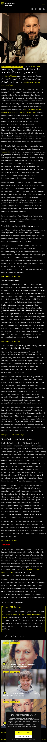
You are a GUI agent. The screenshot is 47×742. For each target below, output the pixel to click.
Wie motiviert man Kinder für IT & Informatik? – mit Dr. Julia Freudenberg (23, 695)
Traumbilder (5, 152)
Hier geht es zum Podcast (10, 541)
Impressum (5, 739)
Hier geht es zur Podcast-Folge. (13, 435)
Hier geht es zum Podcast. (11, 276)
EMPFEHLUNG (5, 67)
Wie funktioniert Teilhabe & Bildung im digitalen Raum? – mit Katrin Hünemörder (23, 665)
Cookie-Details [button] (15, 739)
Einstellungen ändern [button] (23, 736)
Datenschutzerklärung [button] (24, 739)
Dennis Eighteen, (10, 76)
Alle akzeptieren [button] (23, 732)
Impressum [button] (32, 739)
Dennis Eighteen (36, 67)
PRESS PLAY (20, 67)
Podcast (12, 67)
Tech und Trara (14, 643)
